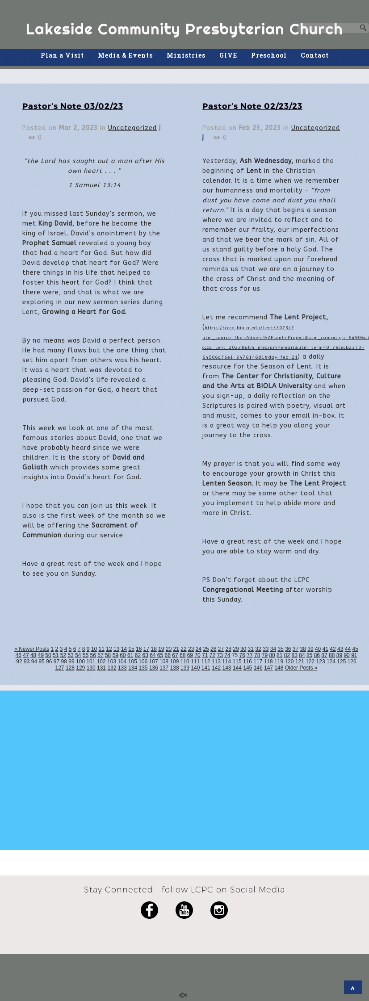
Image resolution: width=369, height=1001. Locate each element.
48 (33, 655)
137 (163, 668)
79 (265, 655)
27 (221, 649)
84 (302, 655)
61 (130, 655)
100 (80, 661)
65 (160, 655)
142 (216, 668)
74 (227, 655)
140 (195, 668)
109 (174, 661)
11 (102, 649)
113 (216, 661)
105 (132, 661)
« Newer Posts (31, 649)
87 (324, 655)
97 (56, 661)
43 (340, 649)
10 (94, 649)
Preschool (269, 55)
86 (317, 655)
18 (153, 649)
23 (191, 649)
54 (78, 655)
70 (197, 655)
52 (63, 655)
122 (310, 661)
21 (176, 649)
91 (354, 655)
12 (109, 649)
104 (121, 661)
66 (168, 655)
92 (19, 661)
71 (205, 655)
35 (280, 649)
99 (71, 661)
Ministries (186, 55)
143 (226, 668)
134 (132, 668)
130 (91, 668)
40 (318, 649)
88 (332, 655)
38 (303, 649)
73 (219, 655)
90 (346, 655)
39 (310, 649)
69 (190, 655)
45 (355, 649)
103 (111, 661)
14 (124, 649)
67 (175, 655)
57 (100, 655)
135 (143, 668)
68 (182, 655)
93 (26, 661)
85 (309, 655)
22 (183, 649)
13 (116, 649)
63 (145, 655)
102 (101, 661)
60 (123, 655)
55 (85, 655)
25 (206, 649)
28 (228, 649)
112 (205, 661)
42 (332, 649)
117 (257, 661)
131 (101, 668)
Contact (315, 55)
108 (163, 661)
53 (70, 655)
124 (331, 661)
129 (80, 668)
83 (295, 655)
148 (278, 668)
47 (26, 655)
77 (249, 655)
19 (161, 649)
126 (352, 661)
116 (247, 661)
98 (64, 661)
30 (243, 649)
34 (273, 649)
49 (41, 655)
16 (139, 649)
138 (174, 668)
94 (34, 661)
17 (146, 649)
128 (70, 668)
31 (251, 649)
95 (41, 661)
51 (56, 655)
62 (138, 655)
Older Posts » (301, 668)
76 (242, 655)
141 (205, 668)
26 (213, 649)
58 (108, 655)
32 (258, 649)
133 (122, 668)
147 (268, 668)
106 (142, 661)
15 (131, 649)
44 (348, 649)
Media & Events (125, 55)
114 (226, 661)
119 (278, 661)
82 (287, 655)
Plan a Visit (62, 55)
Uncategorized (132, 128)
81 (279, 655)
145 (247, 668)
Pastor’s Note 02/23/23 (252, 105)
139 (184, 668)
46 (18, 655)
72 (212, 655)
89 (339, 655)
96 (49, 661)
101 (90, 661)
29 (236, 649)
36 (288, 649)
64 (152, 655)
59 (115, 655)
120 (289, 661)
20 (169, 649)
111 (195, 661)
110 (184, 661)
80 (272, 655)
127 (59, 668)
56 (93, 655)
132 (111, 668)
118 (268, 661)
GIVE (228, 55)
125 (341, 661)
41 (325, 649)
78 (257, 655)
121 (299, 661)
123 (320, 661)
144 (237, 668)
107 (153, 661)
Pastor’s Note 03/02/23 (72, 105)
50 (48, 655)
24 (198, 649)
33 (265, 649)
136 (153, 668)
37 (295, 649)
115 (237, 661)
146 (258, 668)
